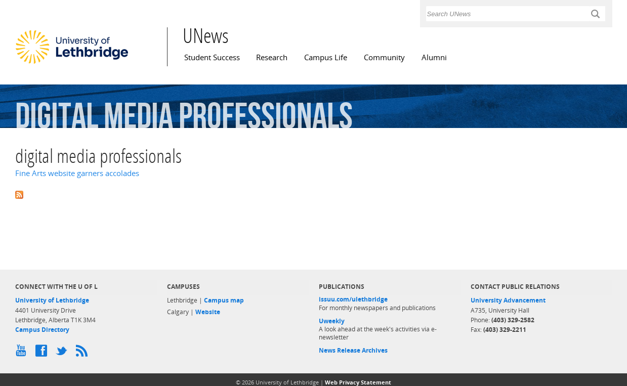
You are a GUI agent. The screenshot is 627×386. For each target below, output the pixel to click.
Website (207, 312)
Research (271, 57)
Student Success (212, 57)
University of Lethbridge (52, 300)
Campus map (224, 300)
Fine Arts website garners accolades (77, 173)
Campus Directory (42, 329)
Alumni (434, 57)
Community (384, 57)
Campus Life (325, 57)
